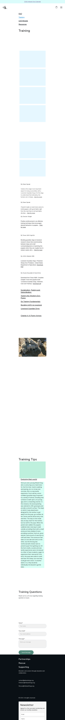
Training (21, 17)
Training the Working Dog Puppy (31, 297)
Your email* (22, 634)
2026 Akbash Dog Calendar (32, 2)
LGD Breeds (23, 21)
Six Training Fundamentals (30, 302)
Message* (22, 642)
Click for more (38, 199)
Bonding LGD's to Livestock (31, 305)
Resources (23, 24)
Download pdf (37, 285)
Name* (21, 626)
